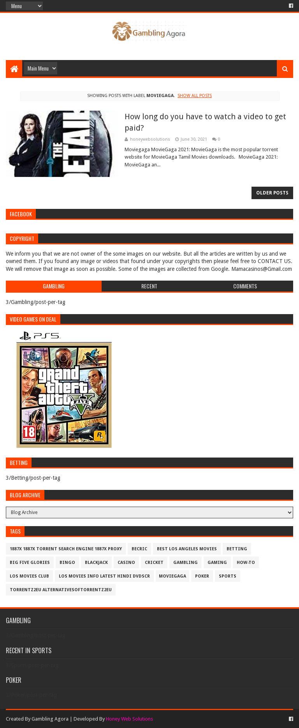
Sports (227, 576)
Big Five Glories (30, 562)
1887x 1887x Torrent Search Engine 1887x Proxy (66, 548)
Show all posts (195, 95)
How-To (246, 562)
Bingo (67, 562)
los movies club (29, 576)
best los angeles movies (187, 548)
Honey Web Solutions (129, 719)
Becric (139, 548)
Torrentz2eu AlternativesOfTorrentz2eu (61, 589)
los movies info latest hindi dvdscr (104, 576)
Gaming (217, 562)
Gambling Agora (50, 719)
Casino (126, 562)
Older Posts (272, 193)
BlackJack (96, 562)
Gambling (185, 562)
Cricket (154, 562)
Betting (237, 548)
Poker (202, 576)
